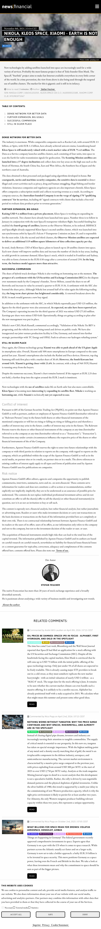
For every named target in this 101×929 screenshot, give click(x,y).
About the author (11, 604)
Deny (85, 914)
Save (50, 914)
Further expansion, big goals (25, 117)
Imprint (37, 924)
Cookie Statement (59, 924)
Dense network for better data (27, 113)
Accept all (16, 914)
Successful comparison (21, 120)
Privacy (45, 924)
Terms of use (62, 550)
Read (32, 704)
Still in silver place (19, 124)
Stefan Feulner (48, 89)
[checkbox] (2, 907)
